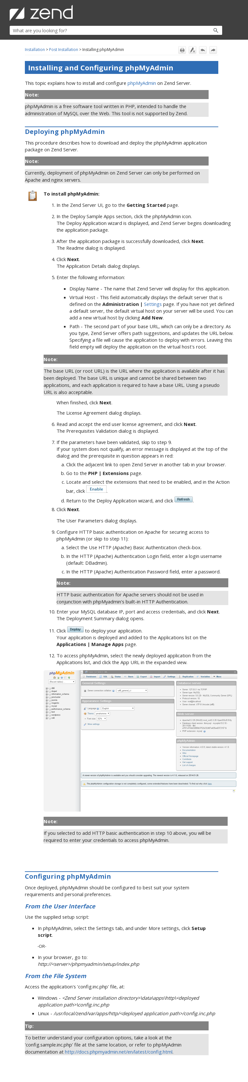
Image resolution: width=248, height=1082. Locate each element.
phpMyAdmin (142, 83)
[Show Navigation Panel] (218, 13)
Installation (35, 49)
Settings (153, 304)
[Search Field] (116, 30)
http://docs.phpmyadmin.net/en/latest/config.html (118, 1051)
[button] (202, 30)
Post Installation (63, 49)
